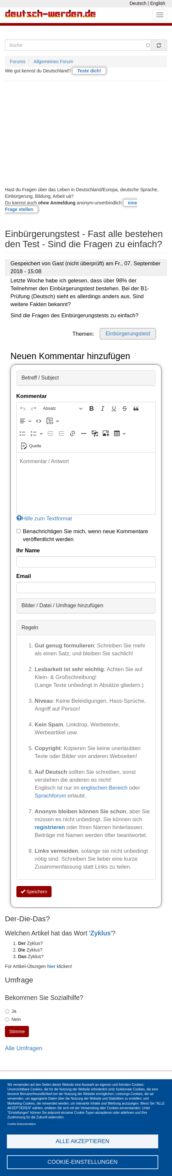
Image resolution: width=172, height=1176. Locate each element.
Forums (17, 61)
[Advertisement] (86, 134)
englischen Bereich (104, 788)
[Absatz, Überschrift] (62, 409)
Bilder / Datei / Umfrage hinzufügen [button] (62, 605)
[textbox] (86, 483)
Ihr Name (28, 550)
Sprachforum (51, 796)
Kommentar (31, 396)
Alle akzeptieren (82, 1141)
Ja (10, 1011)
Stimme (17, 1031)
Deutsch (138, 3)
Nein (13, 1019)
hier (51, 966)
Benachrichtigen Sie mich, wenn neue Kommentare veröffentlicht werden (82, 535)
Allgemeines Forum (53, 61)
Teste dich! (89, 70)
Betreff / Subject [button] (40, 377)
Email (23, 576)
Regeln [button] (30, 627)
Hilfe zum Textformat (44, 518)
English (157, 3)
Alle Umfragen (23, 1048)
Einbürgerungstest (127, 333)
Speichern (34, 891)
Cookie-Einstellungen (83, 1162)
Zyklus (100, 933)
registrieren (51, 827)
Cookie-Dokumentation (22, 1124)
